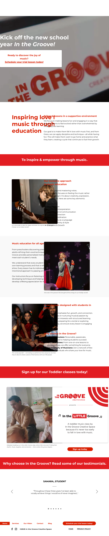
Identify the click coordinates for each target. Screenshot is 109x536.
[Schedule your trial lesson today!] (79, 523)
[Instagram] (15, 529)
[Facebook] (12, 529)
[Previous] (12, 492)
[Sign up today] (80, 449)
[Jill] (58, 508)
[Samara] (48, 508)
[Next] (97, 492)
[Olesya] (53, 508)
